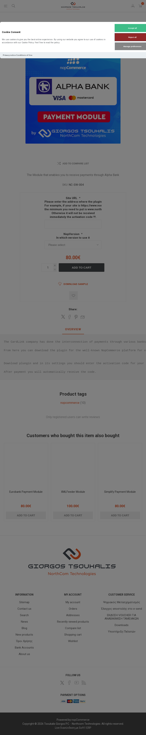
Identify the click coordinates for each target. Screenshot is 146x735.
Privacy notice (9, 55)
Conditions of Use (24, 55)
